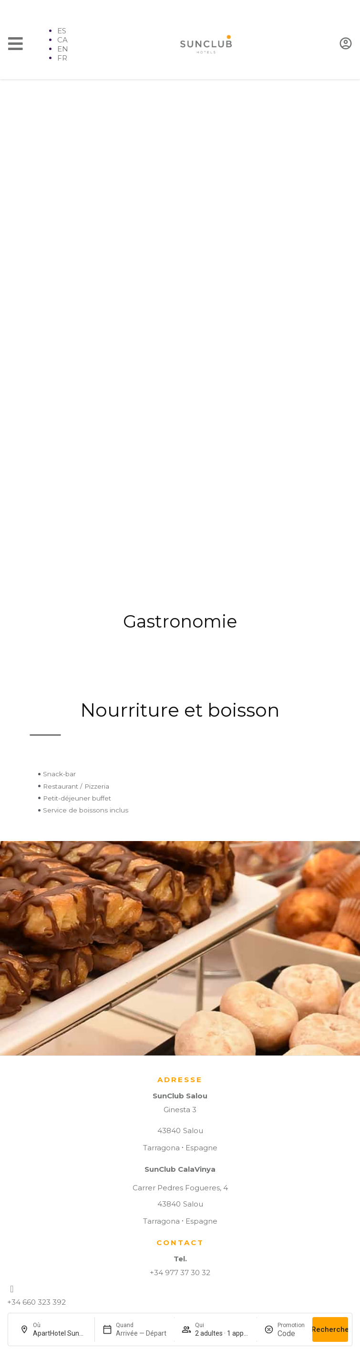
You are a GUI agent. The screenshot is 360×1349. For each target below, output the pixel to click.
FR (62, 57)
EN (62, 48)
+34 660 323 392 (36, 1302)
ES (61, 30)
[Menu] (15, 43)
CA (62, 39)
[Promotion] (291, 1333)
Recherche (330, 1329)
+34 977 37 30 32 (180, 1272)
